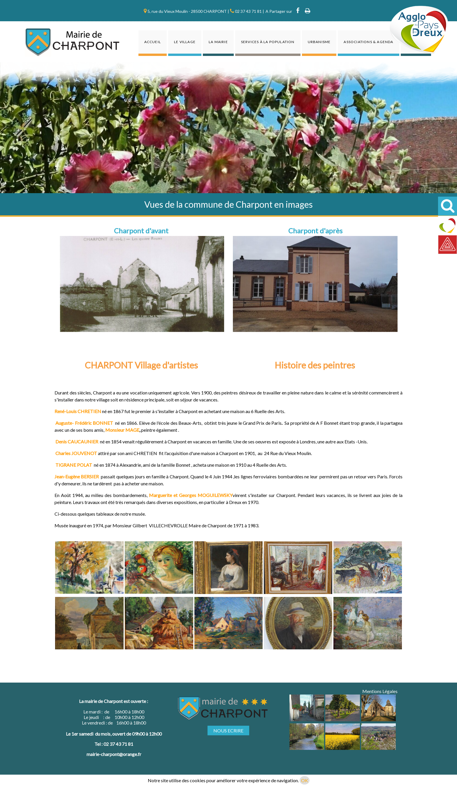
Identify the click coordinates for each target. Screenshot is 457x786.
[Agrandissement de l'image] (306, 719)
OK (304, 780)
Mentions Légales (380, 691)
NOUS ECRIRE (228, 730)
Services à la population (268, 42)
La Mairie (218, 42)
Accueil (152, 42)
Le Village (185, 42)
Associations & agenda (368, 42)
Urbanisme (319, 42)
